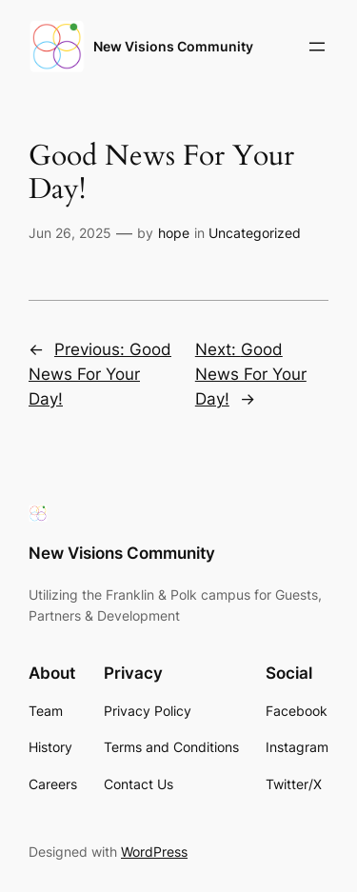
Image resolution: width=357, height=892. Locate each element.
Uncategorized (254, 233)
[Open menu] (317, 46)
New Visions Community (173, 46)
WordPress (154, 851)
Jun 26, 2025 (70, 233)
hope (173, 233)
